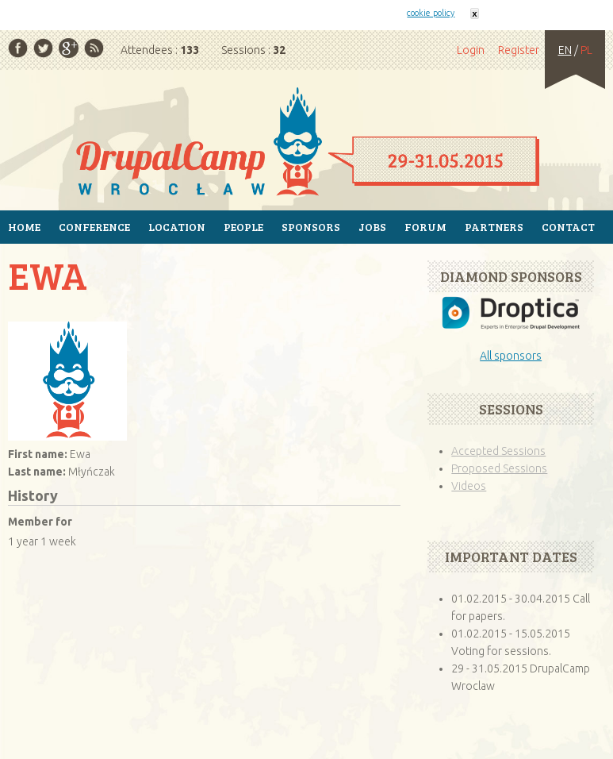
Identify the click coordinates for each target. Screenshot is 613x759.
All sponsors (511, 355)
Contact (568, 226)
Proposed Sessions (499, 468)
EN (565, 50)
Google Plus (69, 48)
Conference (94, 226)
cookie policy (430, 12)
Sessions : (253, 50)
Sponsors (311, 226)
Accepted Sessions (498, 451)
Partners (494, 226)
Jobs (372, 226)
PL (586, 50)
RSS (94, 48)
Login (471, 50)
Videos (468, 486)
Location (176, 226)
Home (306, 142)
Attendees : (160, 50)
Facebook (18, 48)
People (243, 226)
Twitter (43, 48)
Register (518, 50)
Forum (425, 226)
